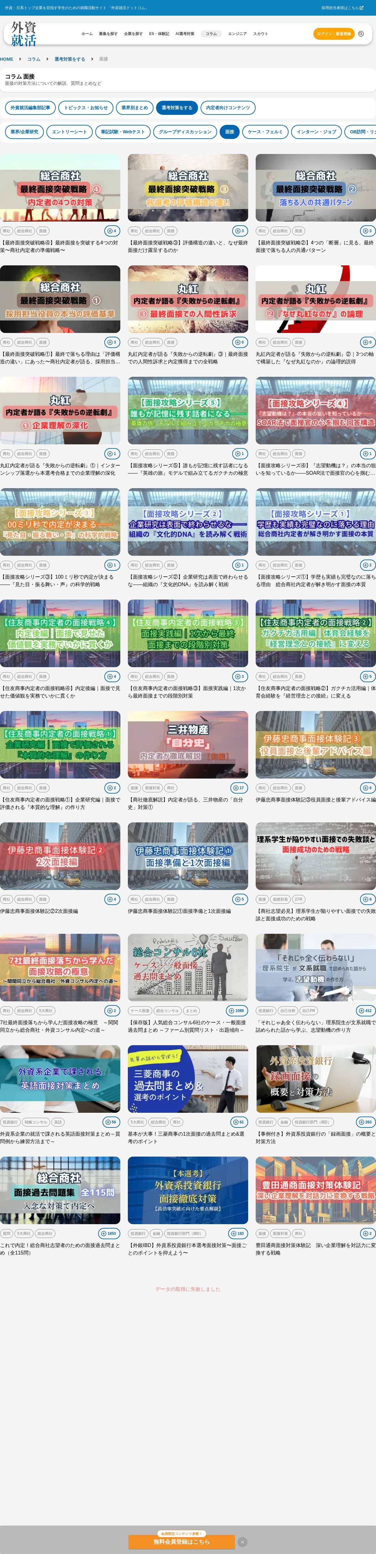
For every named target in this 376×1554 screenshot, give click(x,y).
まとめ (191, 1011)
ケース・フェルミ (265, 131)
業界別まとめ (135, 107)
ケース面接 (140, 1011)
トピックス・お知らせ (86, 107)
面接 (229, 131)
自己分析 (287, 1011)
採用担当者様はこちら (340, 8)
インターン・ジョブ (316, 131)
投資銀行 (266, 1011)
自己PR (308, 1011)
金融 (284, 1122)
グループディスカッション (185, 131)
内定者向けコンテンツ (228, 107)
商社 (6, 231)
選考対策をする (70, 59)
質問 (6, 1233)
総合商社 (24, 231)
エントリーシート (69, 131)
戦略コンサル (36, 1122)
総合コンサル (167, 1011)
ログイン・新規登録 (334, 34)
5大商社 (46, 1011)
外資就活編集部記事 (30, 107)
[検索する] (361, 34)
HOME (6, 59)
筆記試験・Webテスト (123, 131)
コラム (33, 59)
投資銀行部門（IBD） (313, 1122)
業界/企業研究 (24, 131)
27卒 (299, 899)
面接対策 (152, 788)
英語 (58, 1122)
